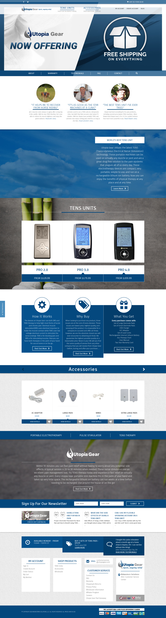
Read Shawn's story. (131, 119)
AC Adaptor (37, 413)
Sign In (25, 566)
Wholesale (59, 572)
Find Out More (42, 348)
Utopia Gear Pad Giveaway (96, 598)
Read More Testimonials (126, 552)
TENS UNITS (67, 7)
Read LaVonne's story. (86, 121)
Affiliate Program (92, 592)
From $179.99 (83, 278)
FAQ (99, 73)
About (31, 73)
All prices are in (69, 612)
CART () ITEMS (135, 2)
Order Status (28, 572)
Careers (89, 595)
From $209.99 (124, 278)
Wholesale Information (95, 590)
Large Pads (68, 413)
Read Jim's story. (51, 119)
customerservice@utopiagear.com (103, 561)
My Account (119, 9)
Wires (98, 413)
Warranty (52, 73)
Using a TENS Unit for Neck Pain (73, 515)
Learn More (119, 188)
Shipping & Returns (93, 584)
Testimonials (77, 73)
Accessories (59, 569)
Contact (118, 73)
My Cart (26, 574)
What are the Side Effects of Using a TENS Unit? (100, 515)
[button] (2, 309)
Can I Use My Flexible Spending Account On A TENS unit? (126, 515)
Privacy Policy (91, 587)
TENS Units (59, 566)
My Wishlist (27, 577)
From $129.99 (42, 278)
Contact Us (90, 575)
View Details (35, 422)
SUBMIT (135, 504)
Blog (142, 9)
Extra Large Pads (129, 413)
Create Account (132, 9)
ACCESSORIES (92, 7)
